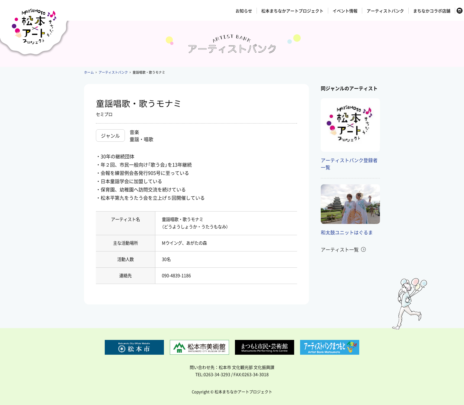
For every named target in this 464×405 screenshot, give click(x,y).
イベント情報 (345, 11)
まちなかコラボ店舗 (431, 11)
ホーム (89, 72)
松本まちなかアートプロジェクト (292, 11)
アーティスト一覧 (340, 249)
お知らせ (244, 11)
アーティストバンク (385, 11)
